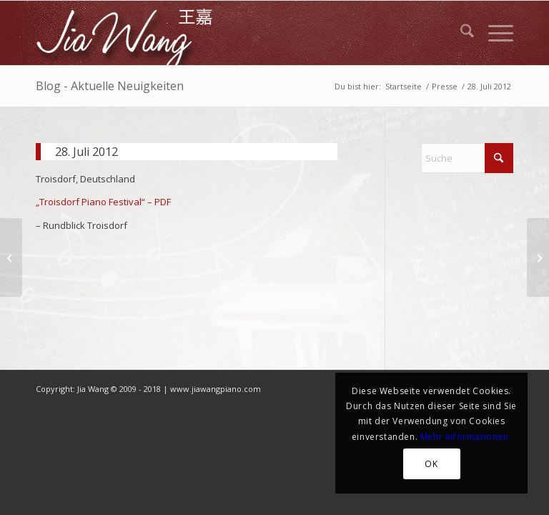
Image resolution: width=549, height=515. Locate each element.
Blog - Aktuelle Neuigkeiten (110, 86)
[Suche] (460, 33)
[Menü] (493, 33)
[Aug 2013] (538, 257)
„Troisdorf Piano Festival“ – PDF (103, 201)
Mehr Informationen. (465, 437)
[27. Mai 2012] (11, 257)
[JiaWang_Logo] (128, 33)
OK (431, 464)
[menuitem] (460, 33)
